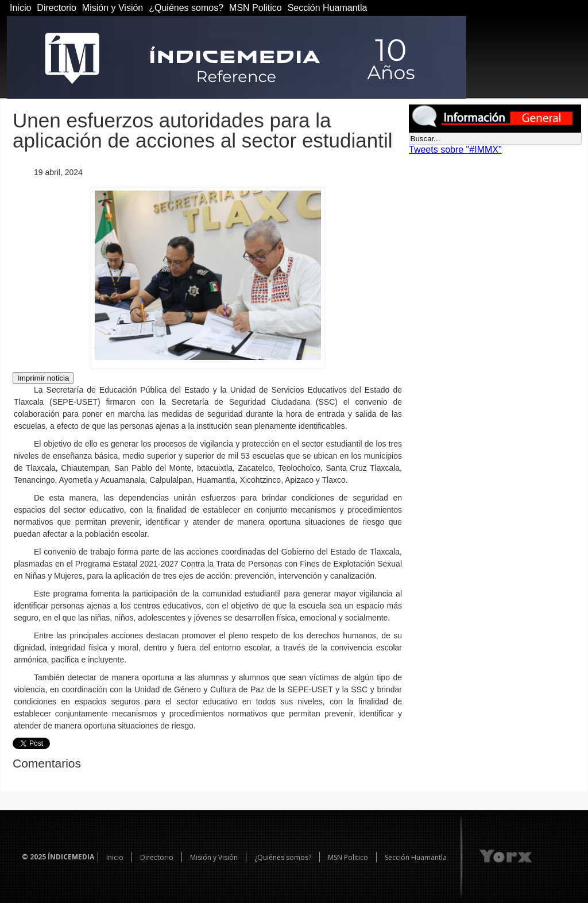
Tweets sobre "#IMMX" (455, 149)
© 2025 (34, 857)
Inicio (20, 8)
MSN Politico (255, 8)
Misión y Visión (112, 8)
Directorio (56, 8)
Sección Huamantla (328, 8)
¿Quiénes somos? (186, 8)
